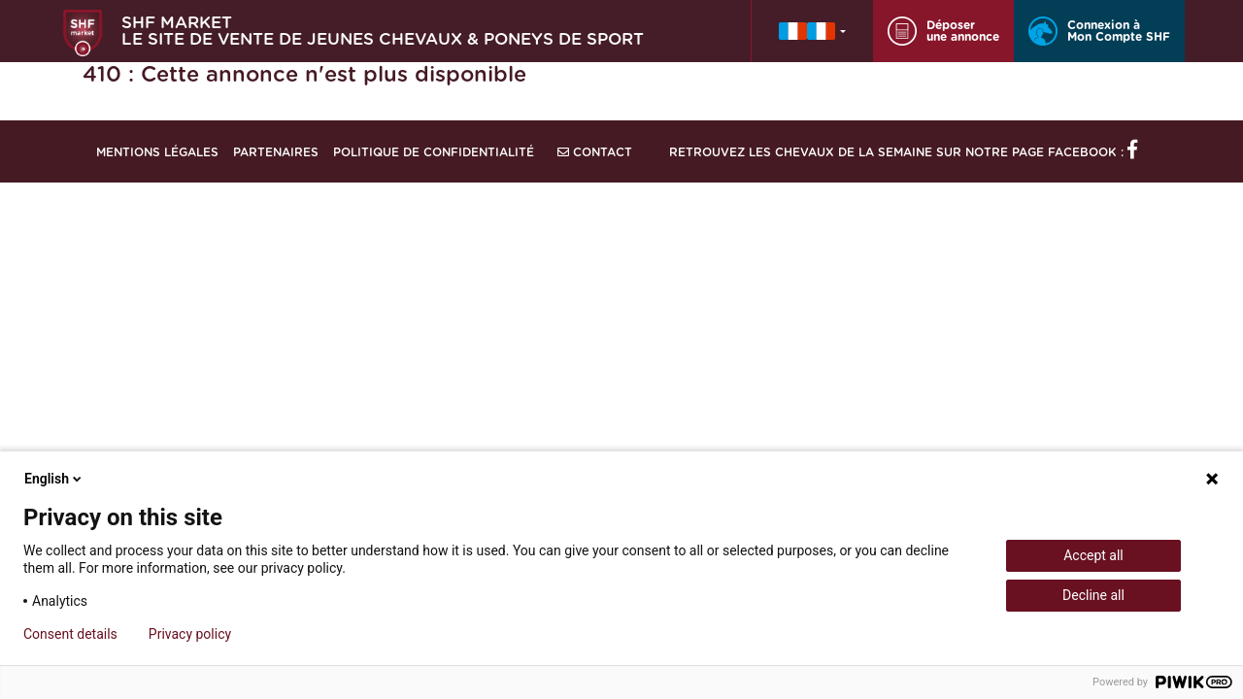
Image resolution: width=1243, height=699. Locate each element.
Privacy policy (190, 634)
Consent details (70, 634)
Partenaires (276, 152)
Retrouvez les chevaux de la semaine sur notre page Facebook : (903, 152)
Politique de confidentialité (433, 152)
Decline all (1093, 595)
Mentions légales (157, 152)
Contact (594, 152)
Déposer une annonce (943, 31)
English (54, 478)
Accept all (1093, 555)
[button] (812, 31)
